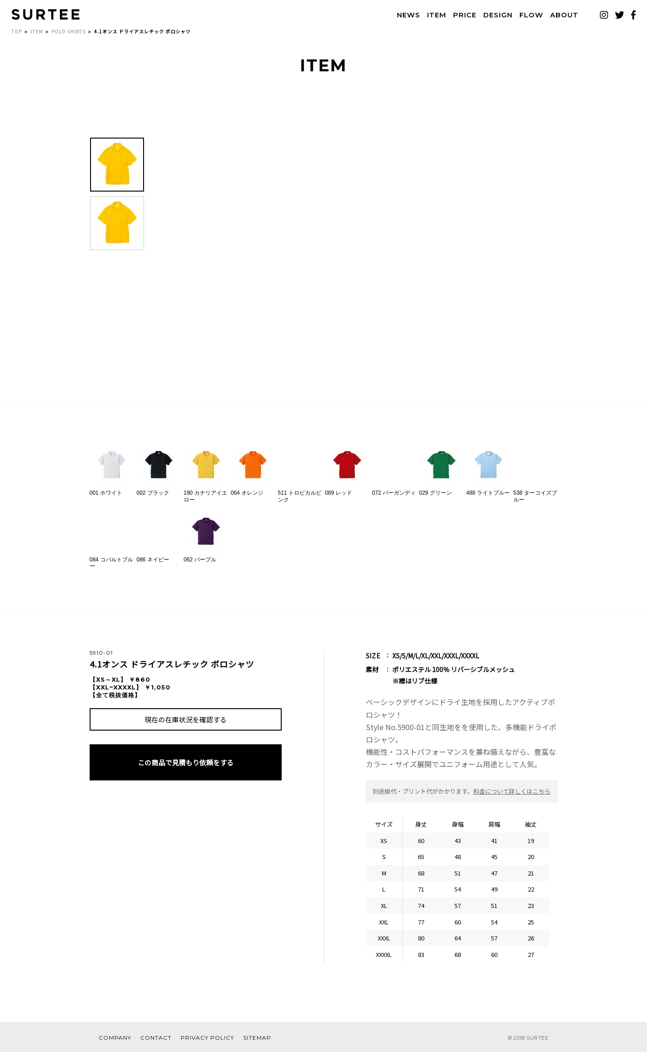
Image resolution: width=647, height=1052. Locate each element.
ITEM (436, 15)
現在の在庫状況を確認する (185, 719)
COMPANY (115, 1037)
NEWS (408, 15)
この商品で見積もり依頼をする (186, 762)
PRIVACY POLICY (207, 1037)
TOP (16, 31)
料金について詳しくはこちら (512, 791)
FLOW (531, 15)
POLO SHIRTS (69, 31)
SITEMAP (257, 1037)
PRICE (464, 15)
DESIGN (498, 15)
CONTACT (155, 1037)
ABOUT (564, 15)
